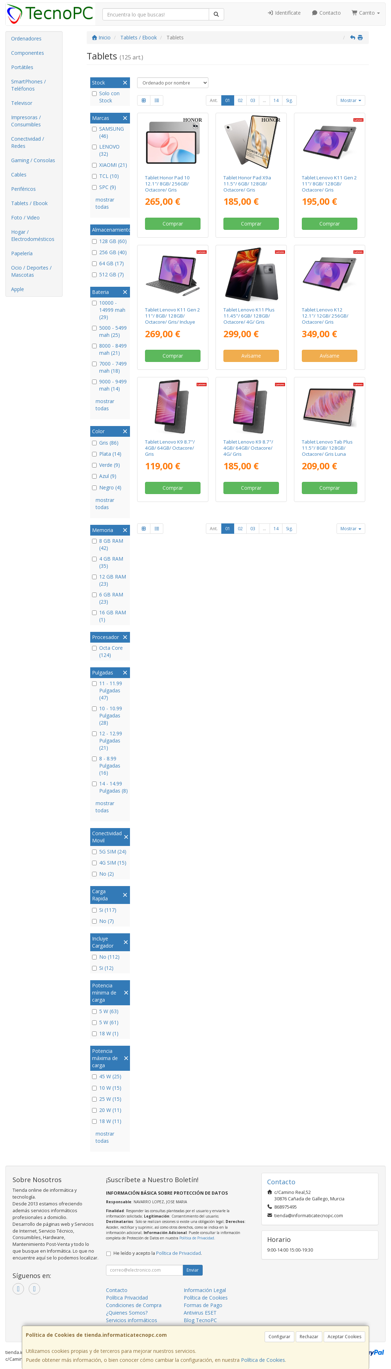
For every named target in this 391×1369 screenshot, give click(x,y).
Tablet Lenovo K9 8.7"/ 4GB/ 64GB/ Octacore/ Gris (170, 448)
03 (252, 100)
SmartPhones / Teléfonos (28, 85)
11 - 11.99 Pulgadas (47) (107, 690)
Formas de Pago (203, 1305)
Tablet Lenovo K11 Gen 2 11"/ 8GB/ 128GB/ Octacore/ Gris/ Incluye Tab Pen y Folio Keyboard (172, 319)
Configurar (279, 1337)
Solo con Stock (106, 97)
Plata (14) (106, 453)
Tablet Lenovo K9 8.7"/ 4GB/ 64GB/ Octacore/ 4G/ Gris (248, 448)
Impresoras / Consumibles (26, 121)
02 (240, 100)
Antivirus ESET (200, 1312)
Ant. (214, 100)
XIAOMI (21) (109, 164)
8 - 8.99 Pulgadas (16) (106, 765)
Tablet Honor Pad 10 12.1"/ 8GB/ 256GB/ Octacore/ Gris (167, 183)
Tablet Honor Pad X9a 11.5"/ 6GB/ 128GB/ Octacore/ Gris (247, 183)
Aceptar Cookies (344, 1337)
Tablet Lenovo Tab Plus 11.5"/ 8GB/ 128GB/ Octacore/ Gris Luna (327, 448)
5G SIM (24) (109, 851)
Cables (18, 174)
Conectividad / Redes (27, 142)
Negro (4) (106, 487)
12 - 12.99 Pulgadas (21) (107, 740)
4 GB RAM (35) (107, 562)
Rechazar (309, 1337)
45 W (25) (106, 1076)
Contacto (326, 12)
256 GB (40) (109, 252)
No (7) (103, 921)
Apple (17, 289)
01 (227, 100)
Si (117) (104, 909)
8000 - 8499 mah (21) (109, 349)
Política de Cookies (263, 1359)
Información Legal (205, 1290)
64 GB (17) (108, 263)
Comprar (173, 223)
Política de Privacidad (196, 1237)
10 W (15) (106, 1087)
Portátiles (22, 67)
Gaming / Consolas (33, 160)
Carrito (366, 12)
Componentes (27, 52)
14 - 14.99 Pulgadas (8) (110, 787)
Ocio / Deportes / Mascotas (31, 271)
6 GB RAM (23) (107, 598)
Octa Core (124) (107, 651)
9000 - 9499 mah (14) (109, 385)
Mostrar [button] (351, 100)
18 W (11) (106, 1121)
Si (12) (103, 967)
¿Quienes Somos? (127, 1312)
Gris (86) (105, 442)
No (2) (103, 873)
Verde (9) (106, 464)
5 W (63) (105, 1011)
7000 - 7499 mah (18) (109, 367)
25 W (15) (106, 1098)
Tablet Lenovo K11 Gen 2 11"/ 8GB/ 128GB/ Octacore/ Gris (329, 183)
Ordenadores (26, 38)
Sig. (289, 100)
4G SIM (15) (109, 862)
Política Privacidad (127, 1297)
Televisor (21, 103)
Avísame (251, 355)
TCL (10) (105, 176)
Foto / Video (25, 217)
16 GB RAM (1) (109, 616)
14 (276, 100)
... (264, 100)
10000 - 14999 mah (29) (108, 309)
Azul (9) (104, 476)
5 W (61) (105, 1022)
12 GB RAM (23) (109, 580)
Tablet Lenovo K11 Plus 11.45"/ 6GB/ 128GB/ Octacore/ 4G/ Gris (249, 315)
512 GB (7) (108, 274)
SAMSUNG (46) (108, 132)
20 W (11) (106, 1110)
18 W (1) (105, 1033)
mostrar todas (105, 203)
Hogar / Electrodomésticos (32, 235)
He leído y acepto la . (158, 1253)
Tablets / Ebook (29, 203)
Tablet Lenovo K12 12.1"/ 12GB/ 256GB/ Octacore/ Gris (325, 315)
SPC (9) (104, 187)
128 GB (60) (109, 241)
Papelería (22, 253)
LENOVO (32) (106, 150)
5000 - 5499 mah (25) (109, 331)
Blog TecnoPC (200, 1320)
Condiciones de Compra (133, 1305)
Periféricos (23, 188)
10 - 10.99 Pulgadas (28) (107, 715)
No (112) (106, 956)
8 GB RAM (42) (107, 544)
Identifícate (284, 12)
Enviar (193, 1270)
